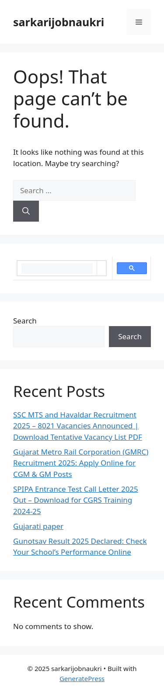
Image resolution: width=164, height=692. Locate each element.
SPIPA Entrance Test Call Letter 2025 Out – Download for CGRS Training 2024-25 (75, 500)
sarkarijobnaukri (58, 21)
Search (25, 321)
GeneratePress (82, 678)
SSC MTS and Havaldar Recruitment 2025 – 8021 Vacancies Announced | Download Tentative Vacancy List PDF (77, 426)
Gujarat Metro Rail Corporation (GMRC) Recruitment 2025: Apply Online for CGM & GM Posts (80, 463)
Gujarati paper (38, 526)
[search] (57, 268)
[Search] (26, 211)
